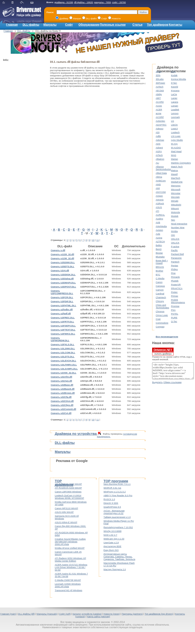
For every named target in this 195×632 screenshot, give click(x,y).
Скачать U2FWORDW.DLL (60, 339)
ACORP (160, 117)
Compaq (160, 326)
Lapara (174, 102)
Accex (159, 105)
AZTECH (160, 241)
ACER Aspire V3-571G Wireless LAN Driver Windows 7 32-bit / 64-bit (71, 567)
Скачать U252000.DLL (63, 262)
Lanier (174, 98)
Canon (159, 282)
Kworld (174, 86)
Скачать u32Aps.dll (61, 380)
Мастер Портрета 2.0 (115, 569)
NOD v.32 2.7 (110, 535)
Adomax (160, 140)
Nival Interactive (179, 223)
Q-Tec (174, 321)
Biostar (159, 253)
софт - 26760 (119, 2)
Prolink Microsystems (178, 301)
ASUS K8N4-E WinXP (66, 522)
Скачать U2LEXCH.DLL (63, 360)
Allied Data (161, 173)
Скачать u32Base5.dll (63, 389)
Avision (159, 230)
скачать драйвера (162, 351)
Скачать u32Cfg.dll (61, 397)
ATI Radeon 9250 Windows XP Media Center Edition (70, 559)
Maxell (174, 174)
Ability (159, 94)
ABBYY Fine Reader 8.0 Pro (118, 495)
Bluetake (160, 256)
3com (158, 71)
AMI (158, 188)
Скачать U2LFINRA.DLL (64, 364)
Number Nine (178, 227)
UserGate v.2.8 (111, 542)
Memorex (175, 185)
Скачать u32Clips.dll (62, 405)
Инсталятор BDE (112, 546)
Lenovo (174, 113)
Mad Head (176, 151)
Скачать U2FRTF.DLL (62, 321)
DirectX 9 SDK (111, 503)
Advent (159, 147)
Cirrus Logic (162, 315)
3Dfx (158, 75)
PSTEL (174, 313)
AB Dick (160, 90)
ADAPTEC (161, 124)
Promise (175, 306)
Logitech (175, 132)
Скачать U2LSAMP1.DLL (64, 368)
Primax (174, 296)
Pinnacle (175, 277)
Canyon (160, 289)
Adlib (158, 136)
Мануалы (49, 24)
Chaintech (161, 297)
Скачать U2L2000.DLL (63, 348)
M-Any (174, 143)
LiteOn (174, 124)
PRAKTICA (176, 288)
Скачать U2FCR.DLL (62, 297)
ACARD (160, 102)
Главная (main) (8, 614)
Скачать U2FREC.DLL (63, 317)
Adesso (159, 128)
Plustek (174, 280)
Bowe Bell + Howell (162, 261)
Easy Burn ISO (111, 550)
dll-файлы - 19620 (83, 2)
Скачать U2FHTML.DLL (63, 305)
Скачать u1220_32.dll (62, 254)
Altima (159, 176)
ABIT (158, 98)
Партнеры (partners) (132, 614)
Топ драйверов (157, 24)
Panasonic (176, 258)
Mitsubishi (176, 204)
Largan (174, 105)
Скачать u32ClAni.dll (62, 401)
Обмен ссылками (172, 382)
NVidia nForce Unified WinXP (70, 548)
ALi (157, 162)
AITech (159, 155)
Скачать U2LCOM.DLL (63, 352)
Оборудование (89, 24)
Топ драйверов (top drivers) (159, 614)
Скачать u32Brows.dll (63, 393)
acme (158, 113)
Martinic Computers (181, 162)
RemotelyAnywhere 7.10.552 (118, 527)
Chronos (160, 311)
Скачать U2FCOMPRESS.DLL (62, 292)
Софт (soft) (65, 614)
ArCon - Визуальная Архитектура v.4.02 (114, 512)
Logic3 (174, 128)
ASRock (160, 203)
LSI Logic (175, 136)
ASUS (159, 207)
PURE (174, 317)
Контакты (175, 24)
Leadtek (175, 109)
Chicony (160, 301)
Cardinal (160, 293)
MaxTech (175, 178)
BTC (158, 274)
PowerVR (176, 284)
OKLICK (175, 239)
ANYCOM (161, 192)
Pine (173, 273)
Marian (174, 159)
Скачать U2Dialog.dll (62, 278)
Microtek (175, 197)
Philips (174, 269)
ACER (159, 109)
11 (97, 240)
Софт (69, 24)
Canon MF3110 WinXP (66, 508)
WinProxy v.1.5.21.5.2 (115, 491)
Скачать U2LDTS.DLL (63, 356)
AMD (158, 184)
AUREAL (160, 215)
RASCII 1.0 (109, 499)
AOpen (159, 195)
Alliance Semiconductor (163, 167)
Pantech (175, 261)
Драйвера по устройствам (77, 434)
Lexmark (175, 117)
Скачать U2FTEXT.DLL (63, 329)
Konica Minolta (178, 79)
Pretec (174, 292)
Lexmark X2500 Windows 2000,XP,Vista (68, 585)
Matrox (174, 170)
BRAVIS (160, 267)
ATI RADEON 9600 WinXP (68, 484)
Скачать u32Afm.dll (61, 376)
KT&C (174, 83)
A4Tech (159, 86)
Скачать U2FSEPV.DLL (63, 325)
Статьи (137, 24)
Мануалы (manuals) (47, 614)
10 (93, 240)
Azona (159, 237)
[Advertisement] (22, 134)
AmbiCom (161, 180)
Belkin (159, 245)
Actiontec (160, 121)
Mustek (174, 216)
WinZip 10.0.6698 (112, 531)
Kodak (174, 75)
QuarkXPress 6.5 (112, 507)
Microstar (175, 193)
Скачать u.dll (58, 250)
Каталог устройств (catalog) (87, 614)
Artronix (160, 199)
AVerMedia (161, 226)
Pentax (174, 265)
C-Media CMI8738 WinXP (68, 580)
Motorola (175, 212)
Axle (158, 234)
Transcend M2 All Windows (68, 590)
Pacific (174, 250)
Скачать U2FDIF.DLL (62, 301)
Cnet (158, 319)
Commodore (162, 322)
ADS (158, 143)
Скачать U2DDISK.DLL (63, 274)
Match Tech (177, 166)
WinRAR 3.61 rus (112, 487)
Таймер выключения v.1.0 (117, 517)
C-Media (160, 278)
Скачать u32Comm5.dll (63, 409)
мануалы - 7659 (102, 2)
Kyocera (175, 90)
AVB (158, 222)
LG (172, 121)
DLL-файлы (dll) (26, 614)
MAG (173, 155)
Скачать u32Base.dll (62, 385)
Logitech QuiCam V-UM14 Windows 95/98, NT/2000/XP (69, 496)
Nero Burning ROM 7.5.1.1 (117, 484)
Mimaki (174, 200)
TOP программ (116, 481)
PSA (173, 310)
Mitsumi (175, 208)
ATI (157, 211)
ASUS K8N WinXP (64, 512)
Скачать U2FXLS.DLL (62, 344)
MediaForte (177, 181)
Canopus (160, 286)
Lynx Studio (177, 140)
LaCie (174, 94)
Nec (173, 220)
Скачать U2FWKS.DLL (63, 333)
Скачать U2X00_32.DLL (63, 372)
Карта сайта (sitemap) (98, 616)
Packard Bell (177, 254)
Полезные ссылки (112, 24)
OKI (173, 235)
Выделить (157, 382)
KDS (173, 71)
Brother (159, 270)
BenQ (159, 249)
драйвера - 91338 (63, 2)
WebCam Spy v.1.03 (114, 538)
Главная (12, 24)
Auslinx (159, 218)
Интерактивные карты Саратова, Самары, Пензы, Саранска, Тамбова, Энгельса (119, 556)
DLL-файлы (31, 24)
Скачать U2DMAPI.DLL (63, 282)
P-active (175, 246)
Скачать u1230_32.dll (62, 258)
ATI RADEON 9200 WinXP (68, 487)
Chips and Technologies (162, 306)
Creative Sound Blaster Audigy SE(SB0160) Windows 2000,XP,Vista (70, 541)
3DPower (160, 83)
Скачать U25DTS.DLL (62, 266)
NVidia (174, 231)
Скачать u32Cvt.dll (61, 413)
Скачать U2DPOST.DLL (63, 286)
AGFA (159, 151)
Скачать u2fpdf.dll (61, 313)
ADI (158, 132)
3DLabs (160, 79)
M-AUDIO (176, 147)
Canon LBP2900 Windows (68, 491)
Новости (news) (111, 614)
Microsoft (175, 189)
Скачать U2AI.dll (60, 270)
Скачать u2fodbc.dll (62, 309)
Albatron (160, 159)
